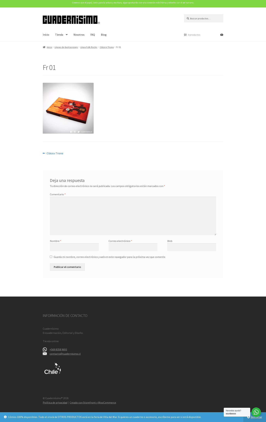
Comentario (58, 194)
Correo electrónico (120, 241)
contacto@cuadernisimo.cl (65, 353)
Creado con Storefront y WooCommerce (93, 402)
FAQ (92, 34)
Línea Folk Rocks (88, 47)
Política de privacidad (55, 402)
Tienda (59, 34)
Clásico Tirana (107, 47)
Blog (104, 34)
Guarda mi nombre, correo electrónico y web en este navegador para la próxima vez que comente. (110, 257)
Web (169, 241)
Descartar (256, 417)
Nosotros (78, 34)
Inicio (46, 34)
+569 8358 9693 (58, 349)
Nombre (55, 241)
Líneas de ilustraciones (66, 47)
